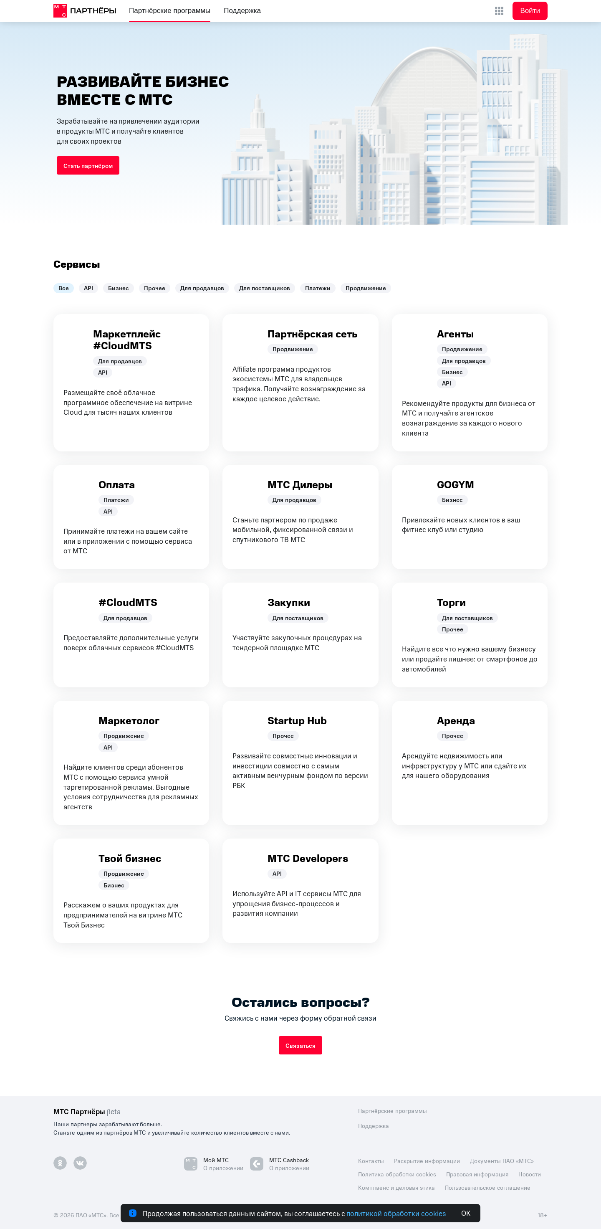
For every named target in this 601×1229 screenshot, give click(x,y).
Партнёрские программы (169, 11)
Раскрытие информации (427, 1160)
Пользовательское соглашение (487, 1187)
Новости (529, 1174)
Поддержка (242, 11)
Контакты (371, 1160)
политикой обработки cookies (396, 1213)
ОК (465, 1213)
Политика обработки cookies (397, 1174)
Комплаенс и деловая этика (396, 1187)
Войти (530, 11)
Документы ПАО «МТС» (502, 1160)
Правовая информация (477, 1174)
